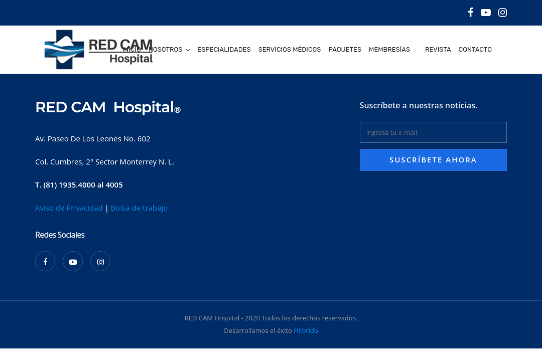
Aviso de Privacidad (69, 208)
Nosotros (165, 49)
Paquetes (344, 49)
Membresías (389, 49)
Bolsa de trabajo (139, 208)
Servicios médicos (289, 49)
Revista (438, 49)
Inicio (131, 49)
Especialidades (223, 49)
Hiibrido (306, 330)
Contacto (475, 49)
